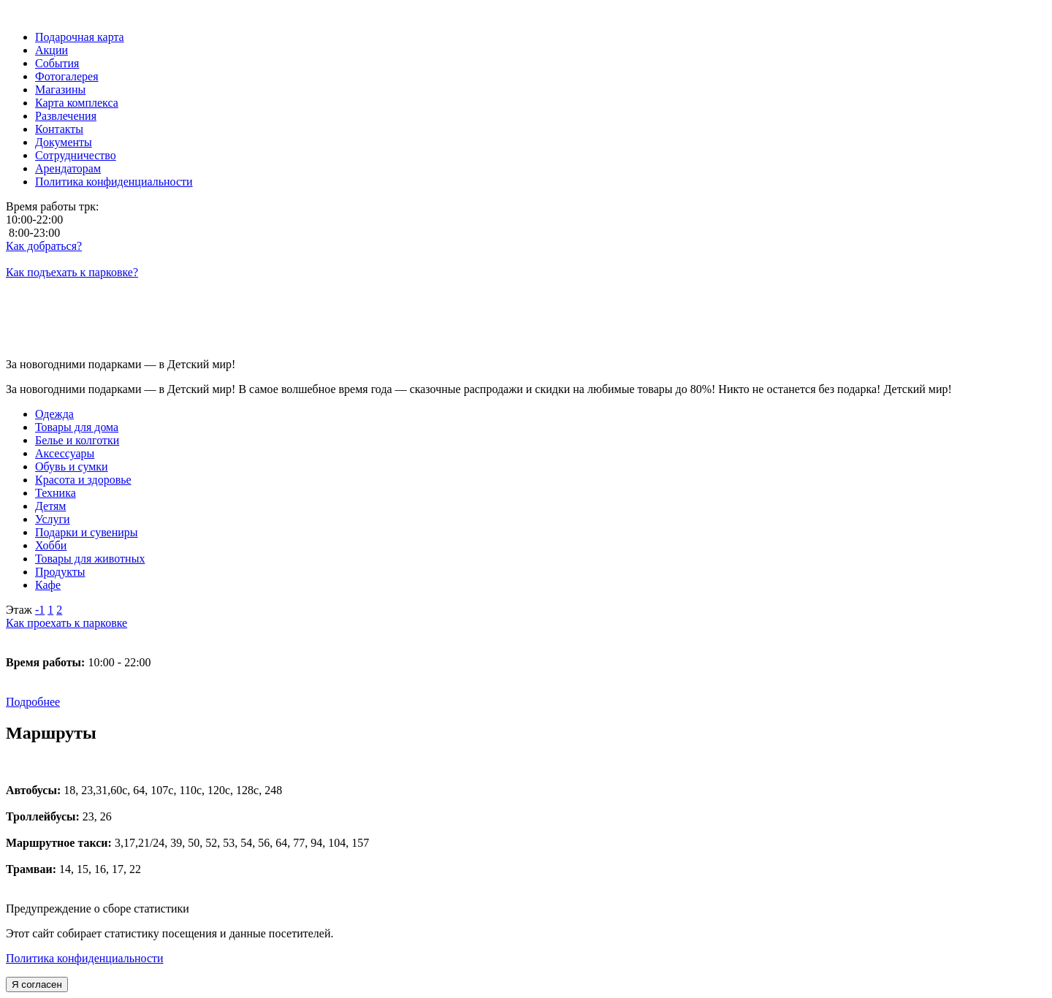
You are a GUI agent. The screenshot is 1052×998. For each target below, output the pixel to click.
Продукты (60, 571)
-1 (40, 609)
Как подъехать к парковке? (72, 272)
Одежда (54, 414)
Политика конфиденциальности (85, 958)
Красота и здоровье (83, 479)
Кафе (48, 585)
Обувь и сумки (71, 466)
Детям (50, 506)
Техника (55, 493)
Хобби (50, 545)
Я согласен (37, 984)
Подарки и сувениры (86, 532)
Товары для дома (76, 427)
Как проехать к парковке (66, 623)
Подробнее (33, 702)
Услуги (52, 519)
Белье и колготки (77, 440)
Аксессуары (64, 453)
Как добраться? (44, 246)
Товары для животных (90, 558)
